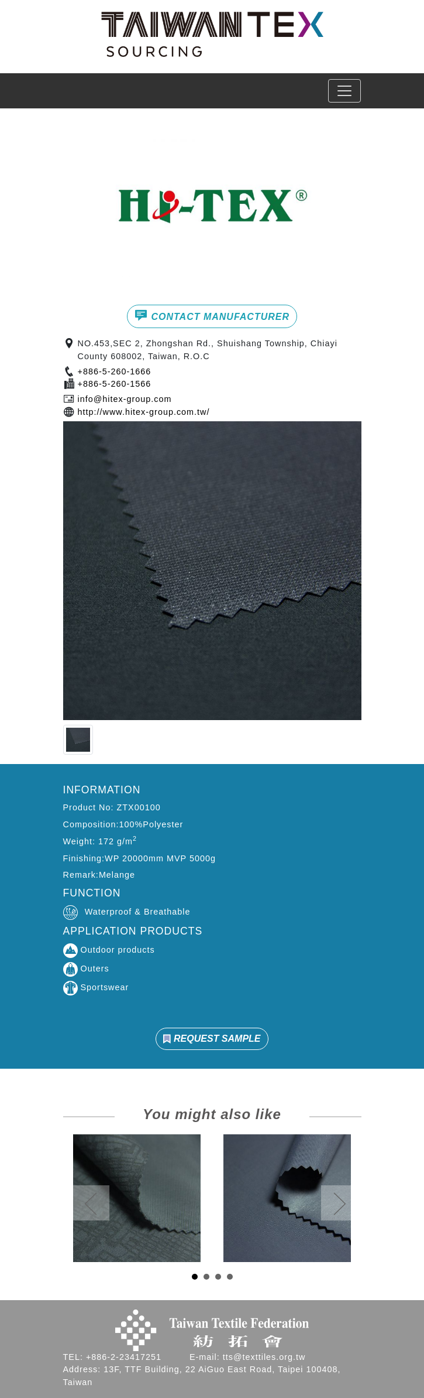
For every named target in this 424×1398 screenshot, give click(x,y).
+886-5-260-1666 (114, 371)
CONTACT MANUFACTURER (212, 315)
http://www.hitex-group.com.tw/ (144, 412)
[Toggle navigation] (344, 91)
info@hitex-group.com (125, 399)
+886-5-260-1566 (114, 383)
